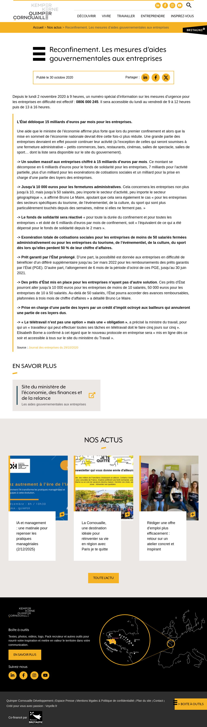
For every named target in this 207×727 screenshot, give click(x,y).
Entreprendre (153, 16)
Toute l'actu (103, 578)
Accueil (38, 27)
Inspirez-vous (182, 16)
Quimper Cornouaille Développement (29, 700)
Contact (158, 700)
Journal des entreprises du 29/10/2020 (53, 347)
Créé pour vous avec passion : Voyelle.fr (31, 706)
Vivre (106, 16)
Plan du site (143, 700)
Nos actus (54, 27)
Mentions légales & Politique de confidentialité (105, 700)
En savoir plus (25, 655)
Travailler (126, 16)
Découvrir (86, 16)
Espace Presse (64, 700)
